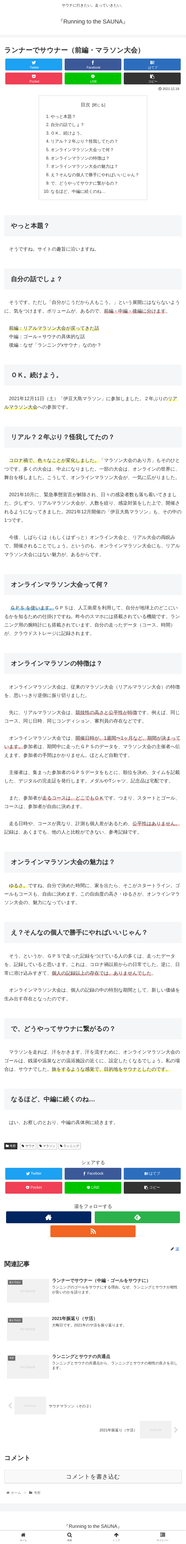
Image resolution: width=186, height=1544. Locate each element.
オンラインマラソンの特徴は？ (80, 159)
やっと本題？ (63, 116)
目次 (85, 104)
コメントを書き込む (93, 1479)
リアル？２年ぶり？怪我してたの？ (84, 142)
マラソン (47, 1148)
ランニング (69, 1148)
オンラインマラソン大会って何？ (82, 150)
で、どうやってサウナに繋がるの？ (84, 185)
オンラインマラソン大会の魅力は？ (84, 167)
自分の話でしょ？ (68, 125)
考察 (11, 1148)
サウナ (28, 1148)
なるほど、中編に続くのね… (78, 193)
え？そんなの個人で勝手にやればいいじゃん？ (95, 176)
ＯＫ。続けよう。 (68, 133)
